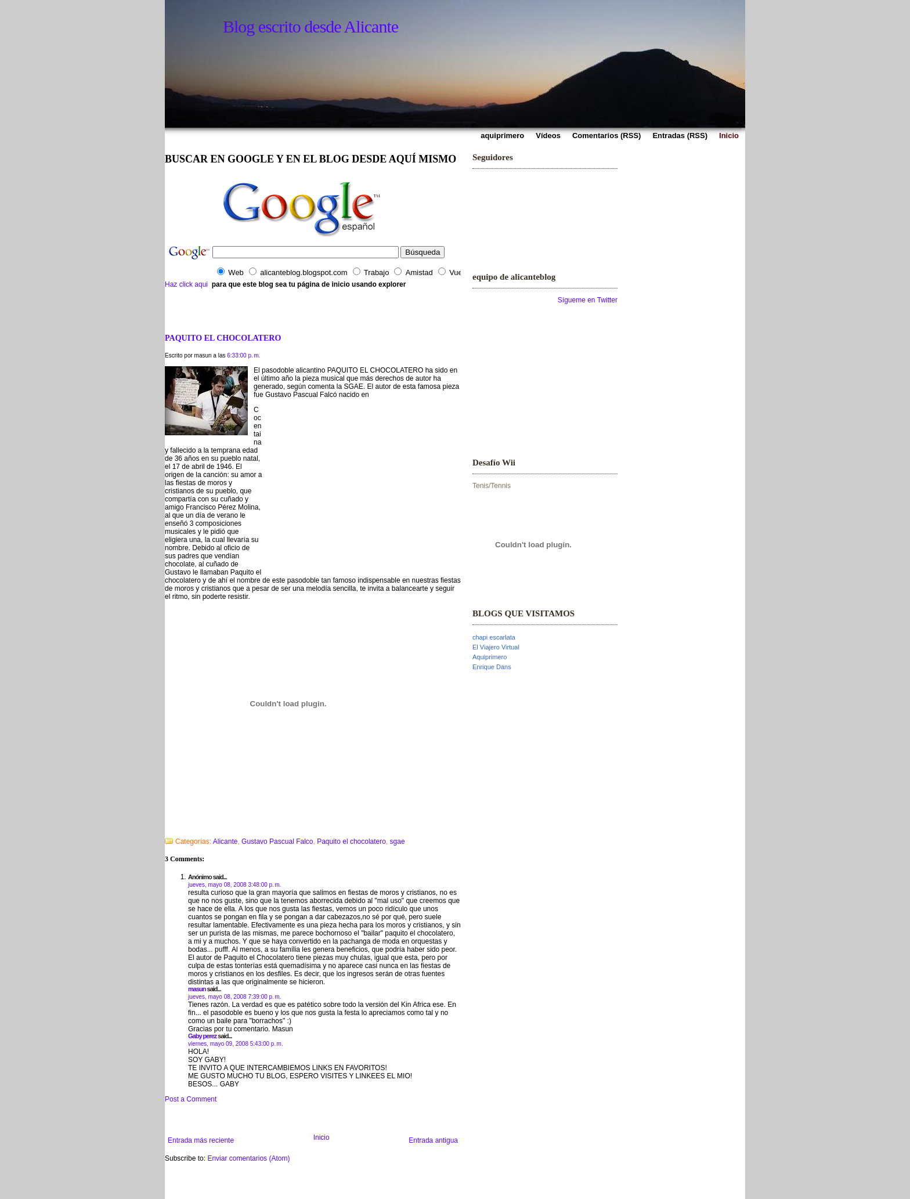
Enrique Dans (491, 666)
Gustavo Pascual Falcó (302, 395)
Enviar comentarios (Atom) (248, 1158)
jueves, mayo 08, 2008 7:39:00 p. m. (234, 997)
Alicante (225, 841)
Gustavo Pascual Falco (277, 841)
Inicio (321, 1137)
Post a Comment (190, 1099)
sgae (397, 841)
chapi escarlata (493, 637)
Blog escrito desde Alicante (310, 26)
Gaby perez (202, 1035)
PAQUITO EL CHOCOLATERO (223, 337)
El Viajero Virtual (495, 647)
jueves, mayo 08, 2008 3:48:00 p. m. (234, 885)
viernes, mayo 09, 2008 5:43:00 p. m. (235, 1044)
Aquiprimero (489, 656)
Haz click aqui (186, 284)
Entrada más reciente (201, 1140)
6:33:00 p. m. (243, 355)
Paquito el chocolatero (351, 841)
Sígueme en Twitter (588, 300)
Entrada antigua (433, 1140)
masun (196, 988)
